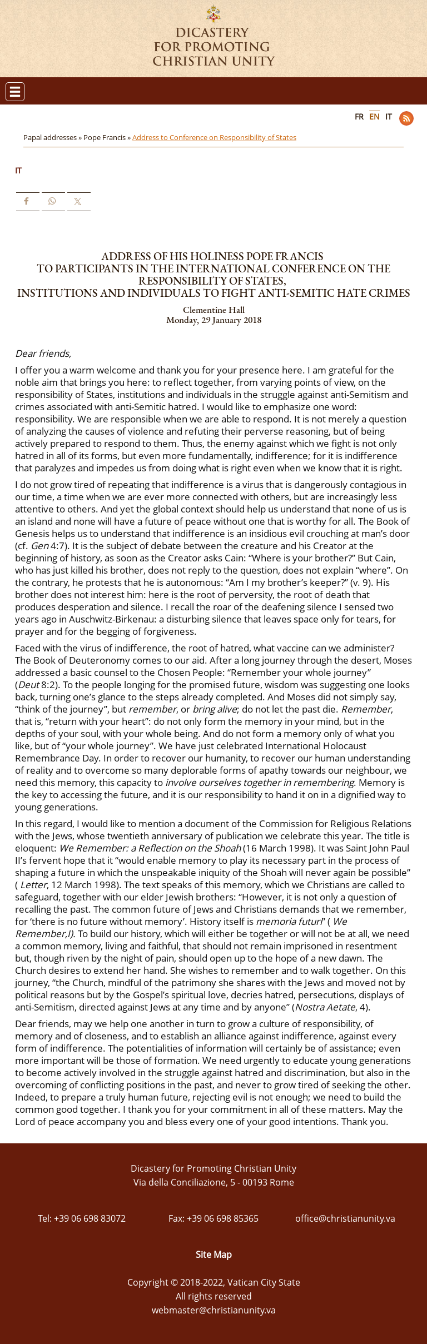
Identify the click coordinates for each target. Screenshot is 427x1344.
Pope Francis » (107, 137)
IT (388, 116)
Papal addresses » (53, 137)
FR (359, 116)
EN (374, 116)
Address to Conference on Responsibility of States (214, 137)
